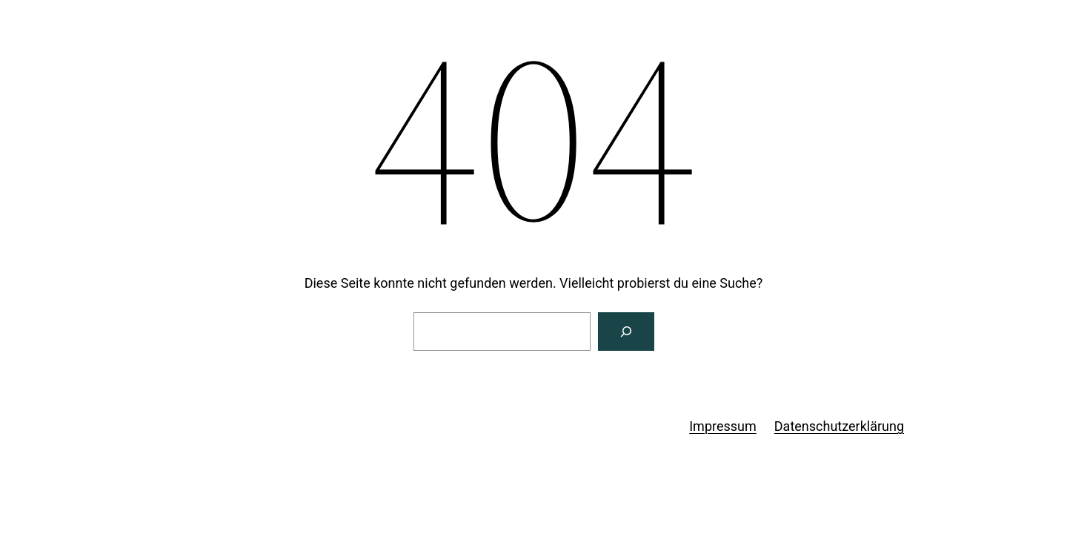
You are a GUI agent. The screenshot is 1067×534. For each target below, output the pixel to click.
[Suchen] (626, 331)
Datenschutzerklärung (839, 426)
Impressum (723, 426)
